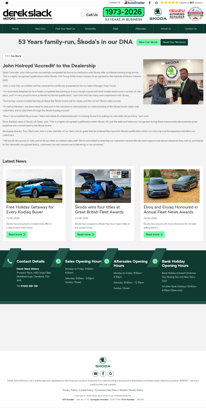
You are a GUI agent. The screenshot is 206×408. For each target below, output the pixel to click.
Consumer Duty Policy (106, 390)
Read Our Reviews (174, 42)
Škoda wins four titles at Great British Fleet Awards (99, 209)
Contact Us (114, 2)
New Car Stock (148, 42)
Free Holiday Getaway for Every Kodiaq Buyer (30, 209)
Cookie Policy (86, 390)
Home (15, 28)
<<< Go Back (13, 56)
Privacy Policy (70, 390)
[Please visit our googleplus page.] (156, 3)
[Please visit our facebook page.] (149, 3)
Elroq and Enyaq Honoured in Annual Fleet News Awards (171, 209)
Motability (90, 28)
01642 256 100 (29, 286)
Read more (17, 234)
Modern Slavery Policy (131, 390)
